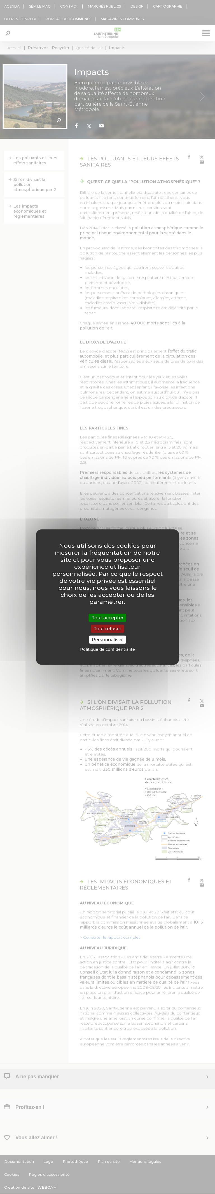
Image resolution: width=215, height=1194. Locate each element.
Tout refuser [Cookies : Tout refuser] (107, 628)
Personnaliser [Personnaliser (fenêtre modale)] (107, 639)
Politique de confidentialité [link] (107, 649)
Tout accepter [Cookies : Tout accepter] (107, 617)
